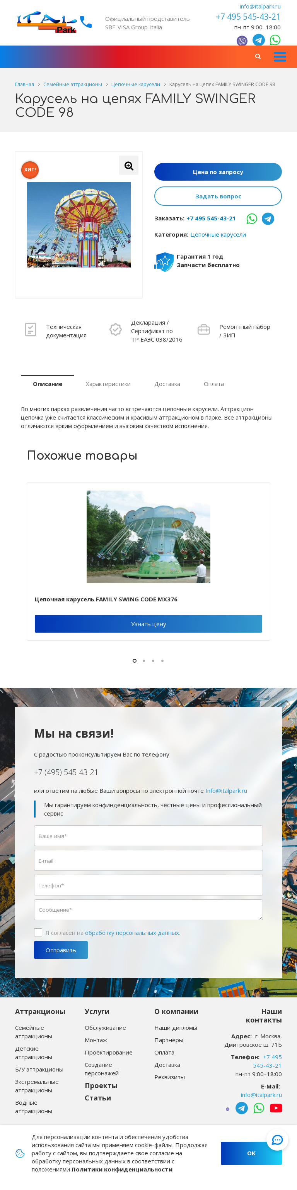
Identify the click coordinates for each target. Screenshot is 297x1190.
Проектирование (109, 1052)
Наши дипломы (175, 1027)
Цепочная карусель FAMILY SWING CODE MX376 (106, 599)
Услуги (97, 1011)
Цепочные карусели (218, 234)
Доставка (167, 384)
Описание (47, 384)
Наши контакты (264, 1015)
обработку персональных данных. (132, 932)
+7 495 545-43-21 (211, 218)
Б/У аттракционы (39, 1069)
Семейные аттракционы (33, 1032)
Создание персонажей (102, 1069)
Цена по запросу (218, 172)
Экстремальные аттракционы (37, 1086)
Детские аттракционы (33, 1052)
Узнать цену (148, 624)
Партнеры (168, 1040)
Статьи (98, 1097)
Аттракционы (40, 1011)
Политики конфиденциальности (122, 1169)
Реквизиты (169, 1077)
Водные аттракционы (33, 1107)
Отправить (61, 950)
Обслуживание (105, 1027)
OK (251, 1153)
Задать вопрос (218, 196)
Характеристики (108, 384)
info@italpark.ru (260, 6)
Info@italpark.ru (226, 790)
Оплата (214, 384)
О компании (176, 1011)
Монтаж (96, 1040)
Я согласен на (113, 932)
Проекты (101, 1085)
